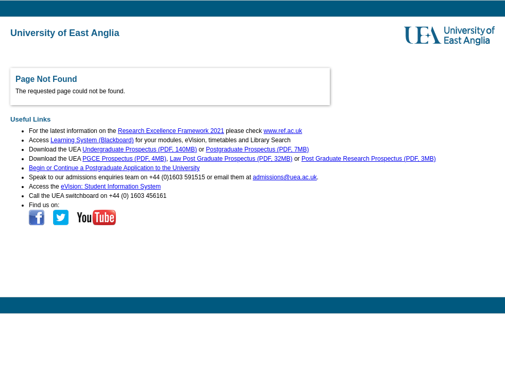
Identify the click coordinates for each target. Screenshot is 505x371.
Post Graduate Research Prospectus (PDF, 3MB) (368, 158)
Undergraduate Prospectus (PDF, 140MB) (139, 149)
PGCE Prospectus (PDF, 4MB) (124, 158)
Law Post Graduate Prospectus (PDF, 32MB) (231, 158)
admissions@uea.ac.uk (285, 177)
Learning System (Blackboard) (91, 140)
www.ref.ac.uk (283, 130)
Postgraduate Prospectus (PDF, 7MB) (257, 149)
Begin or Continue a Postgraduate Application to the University (114, 168)
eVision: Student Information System (111, 186)
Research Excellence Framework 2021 (171, 130)
